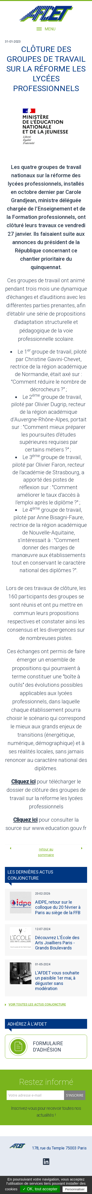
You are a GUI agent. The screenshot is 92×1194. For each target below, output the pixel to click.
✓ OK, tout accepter (40, 1189)
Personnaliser (75, 1189)
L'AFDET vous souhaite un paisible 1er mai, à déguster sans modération (57, 980)
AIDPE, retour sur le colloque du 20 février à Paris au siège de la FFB (57, 907)
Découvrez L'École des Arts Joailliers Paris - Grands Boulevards (57, 942)
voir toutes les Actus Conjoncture (35, 1004)
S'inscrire (74, 1095)
